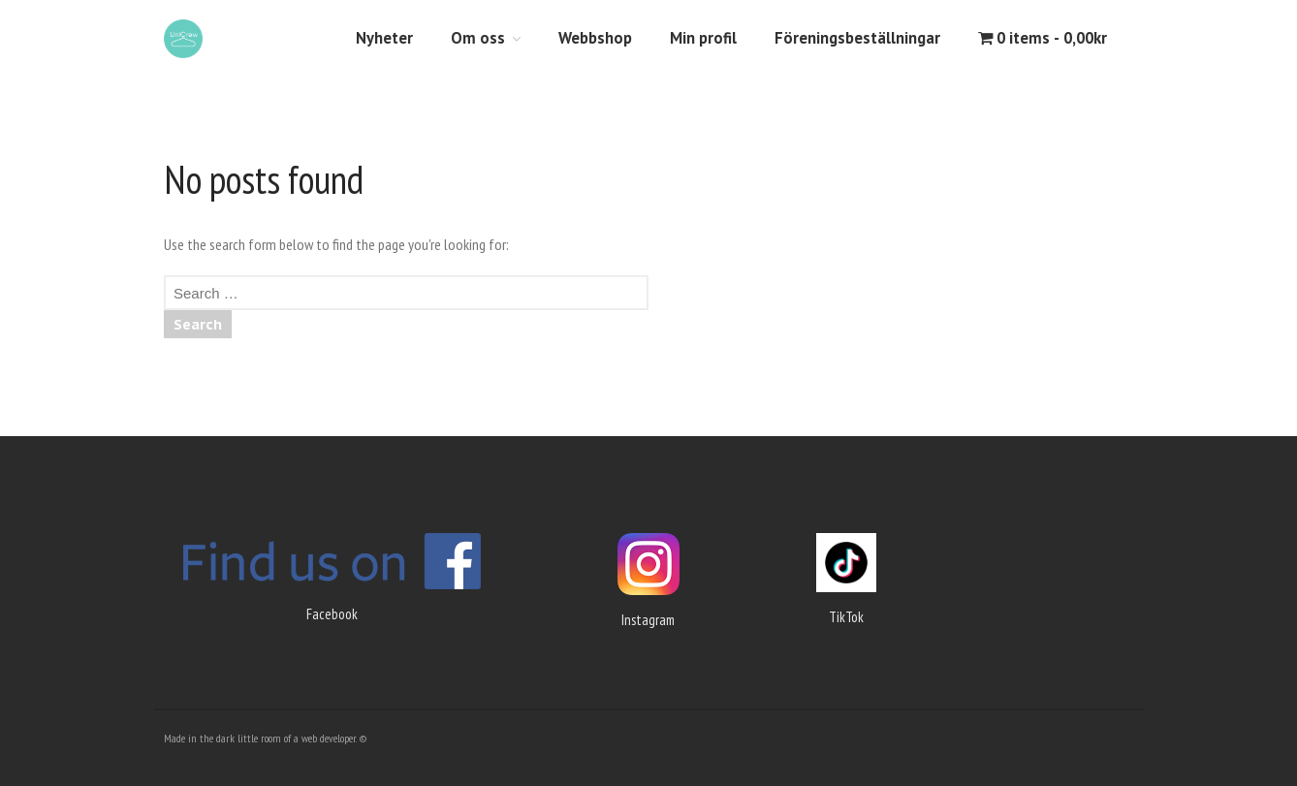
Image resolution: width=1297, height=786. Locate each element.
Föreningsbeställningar (857, 37)
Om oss (478, 37)
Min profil (703, 37)
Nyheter (384, 37)
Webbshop (595, 37)
